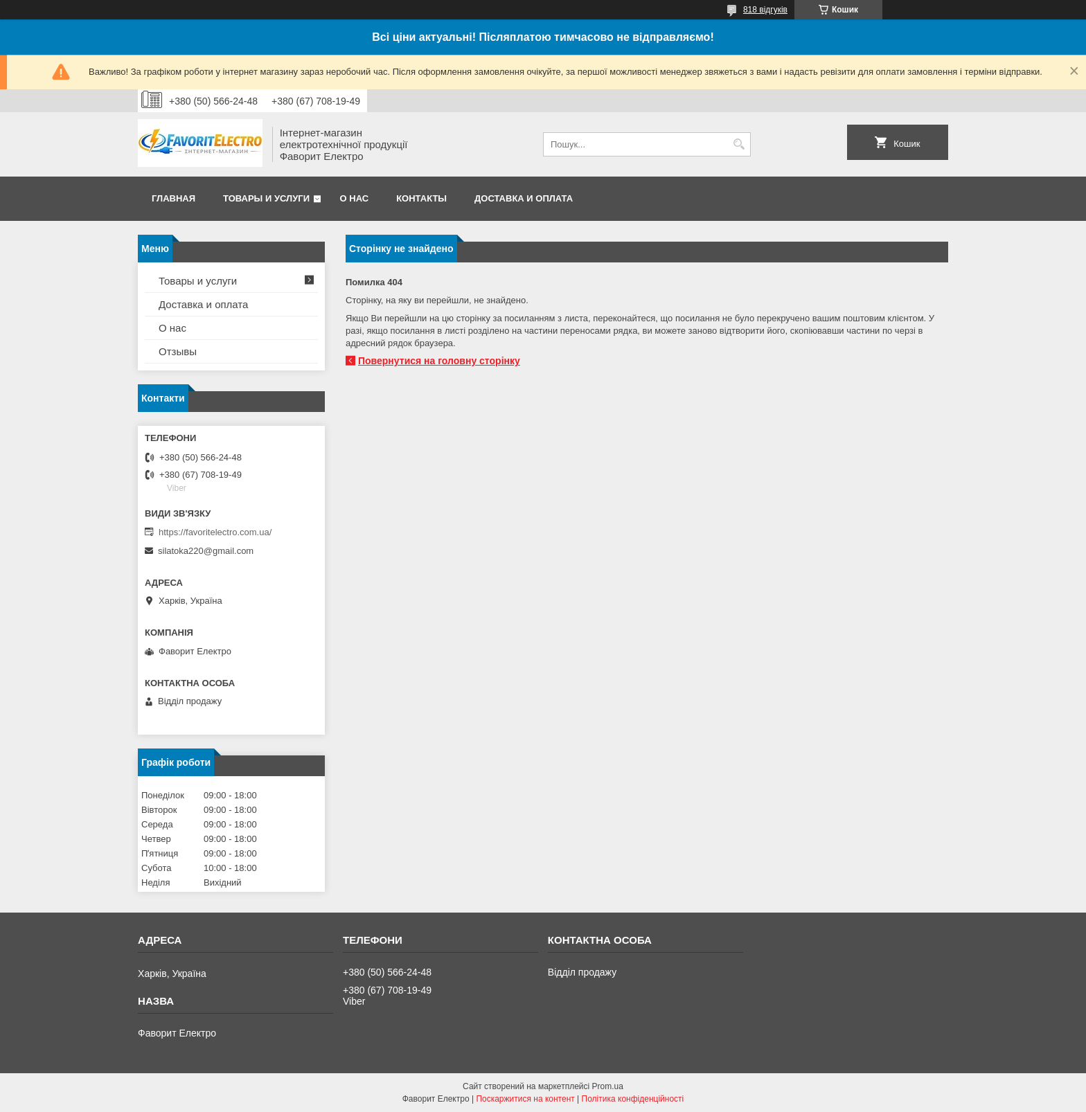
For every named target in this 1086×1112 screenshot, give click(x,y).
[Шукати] (739, 144)
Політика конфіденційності (633, 1099)
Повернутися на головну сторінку (439, 360)
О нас (354, 198)
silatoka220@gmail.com (205, 551)
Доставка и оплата (523, 198)
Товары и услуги (266, 198)
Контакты (421, 198)
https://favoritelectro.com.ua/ (215, 532)
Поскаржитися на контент (525, 1099)
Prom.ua (607, 1086)
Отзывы (178, 351)
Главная (173, 198)
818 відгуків (765, 10)
